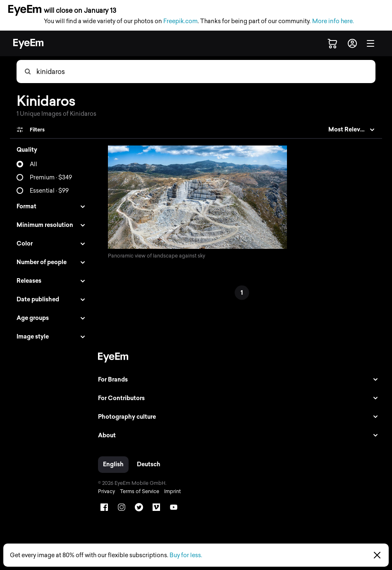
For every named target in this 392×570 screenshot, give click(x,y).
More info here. (333, 21)
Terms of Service (137, 491)
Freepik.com (180, 21)
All (33, 164)
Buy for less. (186, 555)
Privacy (104, 491)
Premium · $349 (51, 177)
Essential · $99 (49, 190)
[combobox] (205, 71)
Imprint (170, 491)
